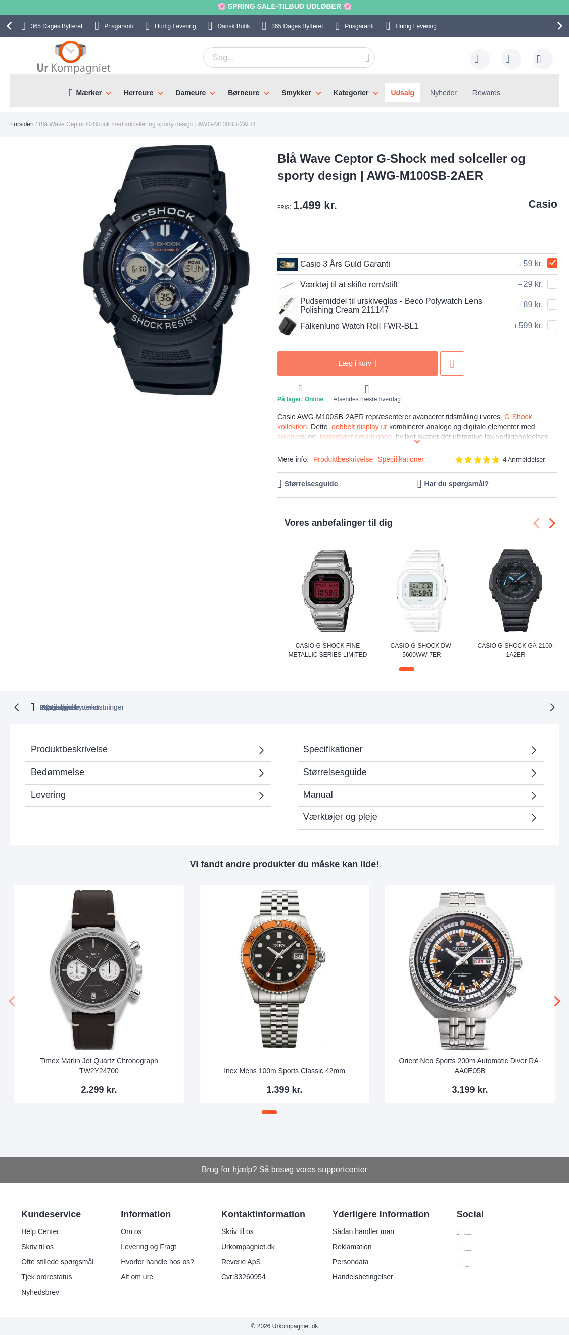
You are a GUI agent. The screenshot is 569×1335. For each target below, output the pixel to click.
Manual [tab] (318, 794)
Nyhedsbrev (40, 1291)
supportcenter (342, 1168)
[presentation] (10, 25)
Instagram (480, 1231)
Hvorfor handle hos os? (157, 1261)
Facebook (480, 1248)
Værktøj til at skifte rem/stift (337, 285)
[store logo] (73, 57)
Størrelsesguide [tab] (335, 771)
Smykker (296, 93)
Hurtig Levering (175, 26)
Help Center (40, 1230)
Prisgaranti (118, 26)
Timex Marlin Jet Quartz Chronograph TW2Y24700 (99, 1065)
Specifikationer (400, 459)
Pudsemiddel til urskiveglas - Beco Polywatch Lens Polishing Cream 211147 (379, 305)
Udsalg (402, 93)
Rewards (486, 93)
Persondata (351, 1261)
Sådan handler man (363, 1230)
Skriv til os (37, 1246)
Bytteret (56, 26)
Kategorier (351, 93)
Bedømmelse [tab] (57, 771)
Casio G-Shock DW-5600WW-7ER (422, 649)
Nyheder (443, 93)
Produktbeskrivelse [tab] (69, 748)
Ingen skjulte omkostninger (336, 706)
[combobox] (289, 57)
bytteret (165, 706)
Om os (131, 1230)
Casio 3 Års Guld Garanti (333, 264)
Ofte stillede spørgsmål (57, 1261)
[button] (406, 669)
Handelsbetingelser (363, 1276)
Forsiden (22, 124)
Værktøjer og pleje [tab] (340, 816)
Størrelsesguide (311, 484)
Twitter (475, 1264)
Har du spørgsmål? (456, 484)
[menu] (284, 90)
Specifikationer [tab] (333, 748)
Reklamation (352, 1246)
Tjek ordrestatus (46, 1276)
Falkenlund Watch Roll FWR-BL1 (347, 326)
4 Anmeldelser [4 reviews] (524, 459)
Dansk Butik (233, 26)
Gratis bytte (244, 706)
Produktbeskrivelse (343, 459)
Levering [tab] (48, 794)
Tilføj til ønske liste (452, 363)
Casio (543, 204)
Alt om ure (137, 1276)
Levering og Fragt (148, 1246)
